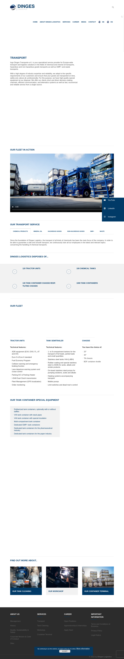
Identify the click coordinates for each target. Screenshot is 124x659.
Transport (41, 621)
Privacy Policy (96, 631)
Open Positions (70, 621)
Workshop (41, 630)
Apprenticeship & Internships (75, 626)
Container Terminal (44, 634)
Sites (12, 643)
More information (83, 649)
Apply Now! (68, 630)
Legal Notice (96, 635)
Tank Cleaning (42, 626)
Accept (64, 651)
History (13, 626)
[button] (113, 200)
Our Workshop (55, 591)
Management (15, 621)
